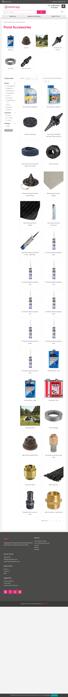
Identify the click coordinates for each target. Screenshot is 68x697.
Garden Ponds (11, 22)
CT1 (9, 96)
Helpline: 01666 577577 (57, 2)
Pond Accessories (20, 22)
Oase (9, 107)
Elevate (9, 98)
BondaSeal (10, 91)
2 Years (9, 120)
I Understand (54, 695)
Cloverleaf (10, 93)
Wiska (9, 110)
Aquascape (11, 86)
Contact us (6, 571)
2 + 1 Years (10, 118)
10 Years (9, 116)
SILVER (45, 604)
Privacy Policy (7, 583)
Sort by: (22, 78)
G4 (8, 105)
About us (6, 569)
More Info (48, 695)
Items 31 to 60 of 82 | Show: (50, 78)
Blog (5, 573)
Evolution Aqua (11, 101)
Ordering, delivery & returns (11, 585)
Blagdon (10, 88)
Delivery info (7, 2)
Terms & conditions (9, 581)
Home (5, 22)
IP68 (8, 126)
